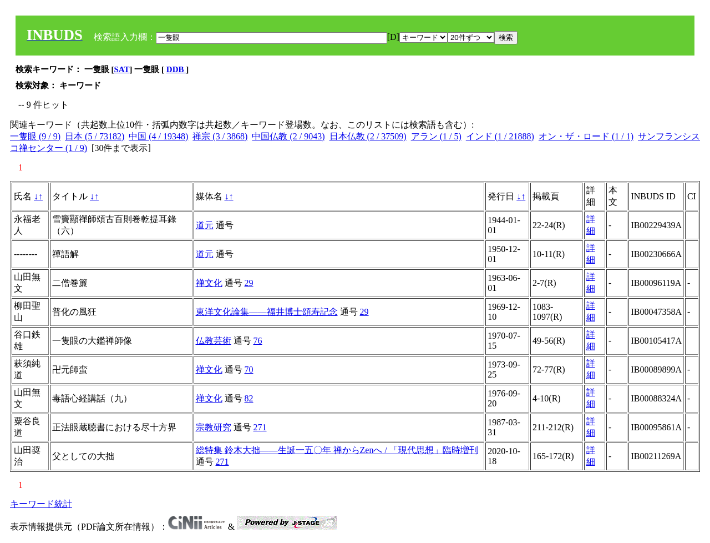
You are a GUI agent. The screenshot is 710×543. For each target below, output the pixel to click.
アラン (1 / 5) (436, 136)
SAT (122, 69)
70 (249, 369)
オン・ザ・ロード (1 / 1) (586, 136)
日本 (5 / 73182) (94, 136)
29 (249, 283)
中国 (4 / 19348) (158, 136)
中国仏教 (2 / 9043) (288, 136)
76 (257, 340)
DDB (176, 69)
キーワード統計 (41, 504)
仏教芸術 (213, 340)
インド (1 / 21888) (500, 136)
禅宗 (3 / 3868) (219, 136)
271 (260, 427)
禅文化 (209, 283)
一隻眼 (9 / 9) (35, 136)
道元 (205, 225)
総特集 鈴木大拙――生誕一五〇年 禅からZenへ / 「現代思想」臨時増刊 (337, 450)
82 (249, 398)
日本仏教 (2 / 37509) (368, 136)
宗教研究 (213, 427)
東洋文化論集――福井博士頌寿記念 (267, 311)
